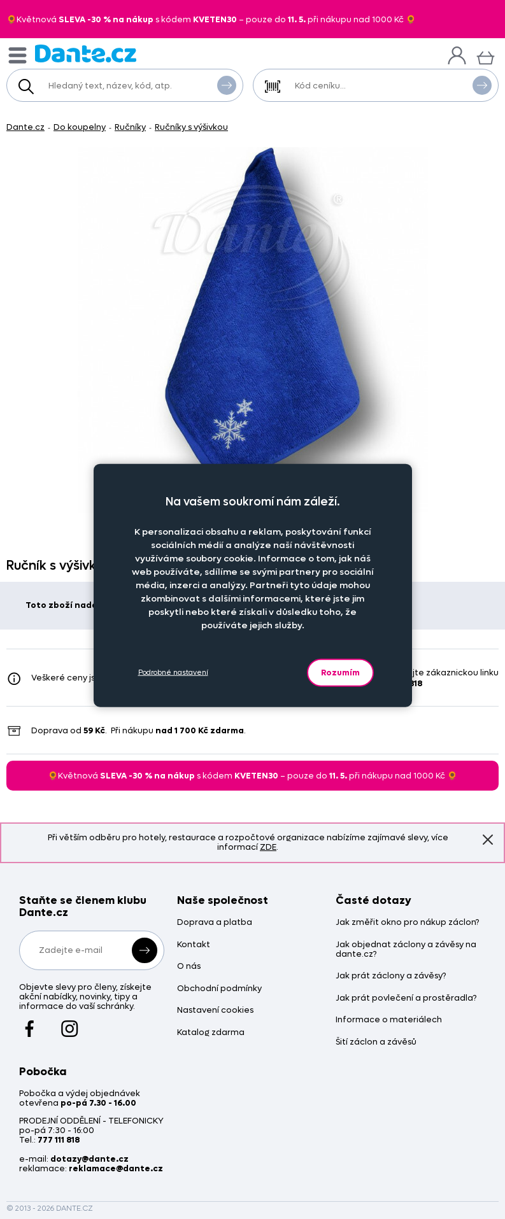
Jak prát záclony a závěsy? (391, 976)
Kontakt (193, 945)
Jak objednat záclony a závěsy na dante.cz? (406, 949)
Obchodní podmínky (219, 989)
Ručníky (130, 127)
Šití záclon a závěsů (376, 1042)
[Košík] (485, 56)
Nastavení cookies (215, 1010)
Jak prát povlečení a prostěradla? (406, 998)
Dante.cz (25, 127)
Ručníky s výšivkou (191, 127)
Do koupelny (79, 127)
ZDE (268, 847)
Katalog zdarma (211, 1033)
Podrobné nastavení (173, 672)
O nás (189, 966)
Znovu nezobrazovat (487, 839)
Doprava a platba (214, 922)
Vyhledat (226, 84)
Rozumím (340, 671)
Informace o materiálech (389, 1020)
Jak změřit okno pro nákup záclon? (407, 922)
